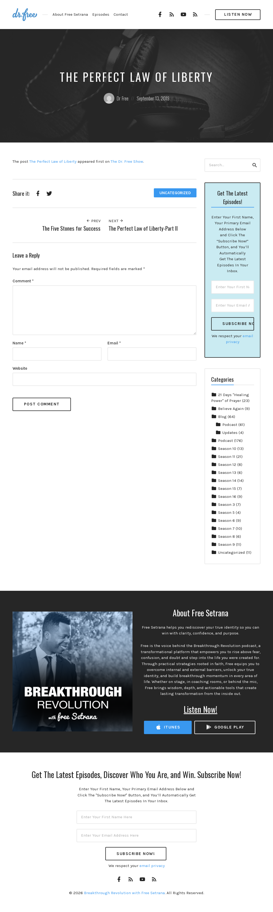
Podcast (229, 424)
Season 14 (227, 480)
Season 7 (226, 528)
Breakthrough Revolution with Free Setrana (124, 892)
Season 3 (226, 504)
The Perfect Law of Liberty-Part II (143, 228)
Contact (121, 14)
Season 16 (227, 496)
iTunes (167, 727)
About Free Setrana (70, 14)
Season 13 (227, 472)
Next (116, 220)
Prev (93, 220)
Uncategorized (175, 192)
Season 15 (227, 488)
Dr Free (116, 98)
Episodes (100, 14)
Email (114, 343)
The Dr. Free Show (127, 161)
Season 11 (226, 456)
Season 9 (226, 544)
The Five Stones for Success (71, 228)
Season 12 (227, 464)
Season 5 (226, 512)
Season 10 (227, 448)
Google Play (225, 727)
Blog (222, 416)
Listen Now (238, 14)
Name (19, 343)
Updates (230, 432)
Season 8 (226, 536)
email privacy (152, 865)
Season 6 (226, 520)
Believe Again (231, 408)
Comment (23, 281)
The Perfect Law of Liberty (53, 161)
